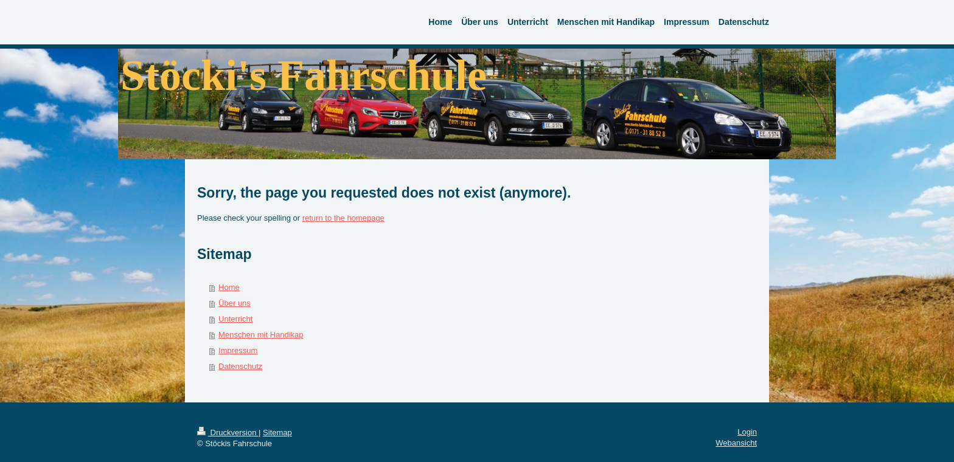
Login (747, 431)
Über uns (234, 303)
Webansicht (736, 442)
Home (229, 287)
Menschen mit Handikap (260, 334)
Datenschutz (240, 366)
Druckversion (228, 432)
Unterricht (235, 318)
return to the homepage (343, 217)
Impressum (237, 350)
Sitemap (277, 432)
